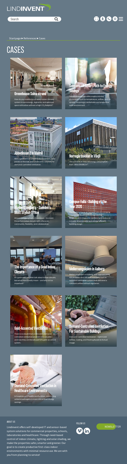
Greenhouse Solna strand (30, 93)
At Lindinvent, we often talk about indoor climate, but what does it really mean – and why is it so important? (35, 280)
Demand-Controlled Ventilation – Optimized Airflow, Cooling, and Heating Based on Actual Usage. (88, 340)
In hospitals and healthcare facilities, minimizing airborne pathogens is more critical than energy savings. (35, 399)
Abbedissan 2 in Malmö (28, 153)
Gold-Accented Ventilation (31, 328)
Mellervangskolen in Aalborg (86, 269)
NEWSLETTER (110, 426)
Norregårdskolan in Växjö (84, 156)
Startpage (15, 38)
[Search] (33, 19)
